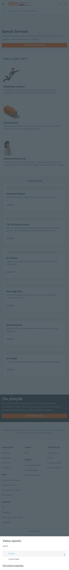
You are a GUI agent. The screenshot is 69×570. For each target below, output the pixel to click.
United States (11, 559)
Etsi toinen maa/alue (13, 565)
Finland (34, 554)
